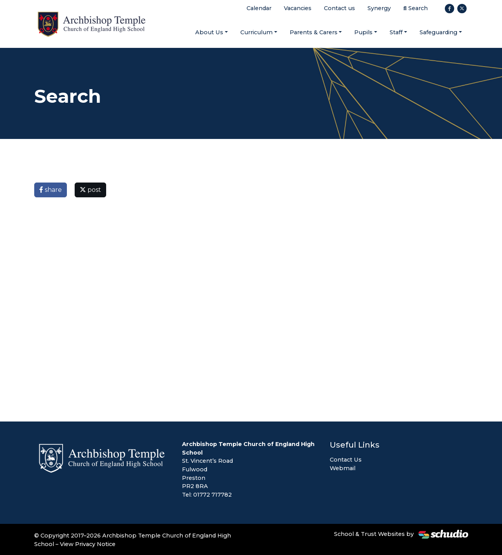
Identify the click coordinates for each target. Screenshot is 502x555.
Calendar (259, 8)
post (90, 189)
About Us (209, 32)
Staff (396, 32)
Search (415, 8)
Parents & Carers (314, 32)
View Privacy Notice (87, 544)
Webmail (342, 468)
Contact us (339, 8)
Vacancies (297, 8)
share (50, 189)
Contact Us (346, 459)
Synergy (379, 8)
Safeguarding (438, 32)
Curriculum (256, 32)
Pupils (363, 32)
